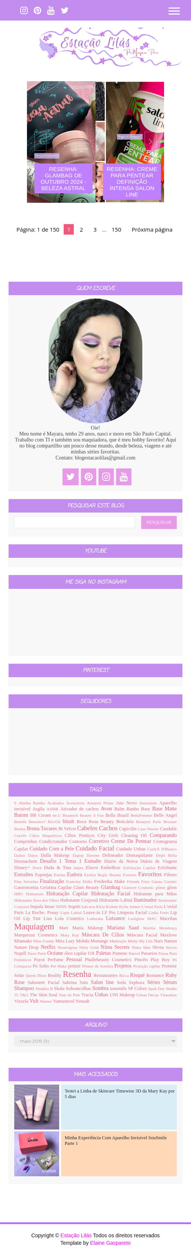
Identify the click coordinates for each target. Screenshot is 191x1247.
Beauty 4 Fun (93, 815)
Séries (155, 982)
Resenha (78, 974)
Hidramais (36, 894)
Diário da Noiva (122, 861)
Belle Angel (165, 815)
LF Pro (109, 912)
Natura (170, 941)
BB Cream (41, 815)
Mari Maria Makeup (83, 927)
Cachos (109, 828)
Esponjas (44, 874)
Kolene (112, 906)
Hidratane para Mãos (155, 893)
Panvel (134, 953)
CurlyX (154, 849)
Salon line (104, 982)
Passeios (149, 953)
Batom (22, 815)
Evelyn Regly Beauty (103, 874)
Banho (134, 809)
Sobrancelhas (79, 988)
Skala (60, 988)
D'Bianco (169, 849)
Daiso (34, 855)
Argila (40, 809)
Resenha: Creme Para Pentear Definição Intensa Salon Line (132, 182)
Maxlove (168, 935)
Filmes (170, 874)
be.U (58, 815)
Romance (155, 975)
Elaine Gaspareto (110, 1243)
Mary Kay (71, 935)
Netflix (49, 947)
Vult (35, 1001)
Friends (134, 881)
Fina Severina (27, 881)
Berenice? (38, 821)
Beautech (71, 815)
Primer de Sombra (98, 966)
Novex (171, 947)
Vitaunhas (168, 995)
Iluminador (146, 900)
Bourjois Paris (149, 821)
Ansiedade (149, 803)
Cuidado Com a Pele (53, 849)
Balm (120, 809)
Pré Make (59, 966)
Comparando (163, 835)
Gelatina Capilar (56, 887)
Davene (94, 855)
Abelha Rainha (33, 803)
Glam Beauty (87, 887)
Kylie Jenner (130, 906)
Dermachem (27, 861)
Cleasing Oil (135, 835)
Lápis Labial (72, 912)
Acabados (56, 803)
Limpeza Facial (133, 912)
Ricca (124, 975)
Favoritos (151, 874)
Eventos (130, 874)
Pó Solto (41, 966)
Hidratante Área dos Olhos (37, 900)
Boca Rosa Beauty (96, 821)
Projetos (123, 966)
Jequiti (75, 906)
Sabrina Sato (76, 982)
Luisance (117, 918)
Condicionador (54, 841)
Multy (133, 941)
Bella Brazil (118, 815)
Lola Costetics (71, 918)
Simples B (44, 988)
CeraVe (22, 835)
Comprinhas (26, 841)
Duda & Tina (59, 867)
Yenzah (83, 1001)
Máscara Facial (143, 935)
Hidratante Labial (116, 900)
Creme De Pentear (132, 841)
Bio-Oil (55, 821)
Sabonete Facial (45, 982)
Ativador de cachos (80, 809)
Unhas (102, 994)
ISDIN (61, 906)
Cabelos (88, 828)
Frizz (146, 881)
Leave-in (92, 912)
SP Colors (138, 988)
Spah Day (157, 988)
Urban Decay (148, 995)
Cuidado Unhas (131, 849)
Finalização (53, 881)
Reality (55, 975)
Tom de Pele (70, 995)
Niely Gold (89, 947)
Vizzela (22, 1001)
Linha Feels (159, 912)
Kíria (101, 906)
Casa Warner (148, 828)
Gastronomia (27, 887)
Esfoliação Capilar (140, 867)
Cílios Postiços (81, 835)
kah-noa (89, 906)
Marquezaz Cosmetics (37, 935)
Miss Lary (65, 941)
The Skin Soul (44, 994)
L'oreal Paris (153, 906)
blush (70, 821)
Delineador (114, 855)
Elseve (93, 867)
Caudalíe (168, 828)
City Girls (109, 835)
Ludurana (96, 918)
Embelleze (112, 867)
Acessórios (76, 803)
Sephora (138, 982)
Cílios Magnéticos (46, 835)
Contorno (79, 841)
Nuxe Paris (37, 953)
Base (146, 809)
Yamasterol (64, 1001)
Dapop (80, 855)
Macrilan (168, 918)
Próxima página (152, 229)
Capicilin (128, 828)
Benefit (21, 821)
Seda (123, 982)
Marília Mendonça (160, 928)
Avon (107, 809)
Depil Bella (166, 855)
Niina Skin (142, 947)
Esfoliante (167, 867)
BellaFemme (142, 815)
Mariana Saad (125, 927)
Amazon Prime (101, 803)
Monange (100, 941)
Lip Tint (33, 918)
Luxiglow (137, 918)
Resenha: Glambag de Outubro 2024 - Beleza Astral (64, 178)
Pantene (120, 953)
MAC (153, 918)
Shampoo (25, 988)
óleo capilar (76, 953)
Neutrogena (68, 947)
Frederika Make (110, 881)
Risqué (138, 975)
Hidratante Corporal (79, 900)
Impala (37, 906)
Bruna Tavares (42, 828)
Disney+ (23, 867)
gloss (172, 887)
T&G (24, 995)
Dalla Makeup (57, 855)
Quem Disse (36, 975)
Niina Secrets (116, 947)
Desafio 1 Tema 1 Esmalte (72, 861)
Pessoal (75, 959)
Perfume (57, 959)
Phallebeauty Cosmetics (109, 959)
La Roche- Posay (42, 912)
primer (75, 966)
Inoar (50, 906)
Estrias (60, 874)
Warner (46, 1001)
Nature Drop (27, 947)
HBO (20, 894)
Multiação (118, 941)
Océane (55, 953)
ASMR (53, 809)
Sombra (101, 988)
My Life (146, 941)
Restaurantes (106, 975)
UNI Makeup (123, 994)
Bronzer (170, 821)
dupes (80, 867)
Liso (49, 918)
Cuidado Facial (96, 848)
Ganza (158, 881)
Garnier (170, 881)
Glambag (111, 887)
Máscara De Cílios (104, 935)
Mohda (83, 941)
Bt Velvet (67, 828)
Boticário (126, 821)
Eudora (75, 874)
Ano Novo (127, 803)
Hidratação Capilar (68, 893)
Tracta (88, 994)
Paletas (104, 953)
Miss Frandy (44, 941)
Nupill (21, 953)
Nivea (159, 947)
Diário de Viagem (158, 861)
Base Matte (164, 809)
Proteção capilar (147, 966)
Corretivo (100, 841)
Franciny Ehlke (80, 881)
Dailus (21, 855)
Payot (41, 959)
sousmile (119, 988)
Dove (38, 867)
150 (116, 229)
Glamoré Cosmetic (138, 887)
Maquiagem (36, 926)
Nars (159, 941)
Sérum (170, 982)
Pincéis (142, 959)
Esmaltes (24, 874)
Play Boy (161, 959)
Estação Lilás (76, 1235)
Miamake (23, 941)
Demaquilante (141, 855)
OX (92, 953)
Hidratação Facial (112, 893)
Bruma (20, 828)
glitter (161, 887)
